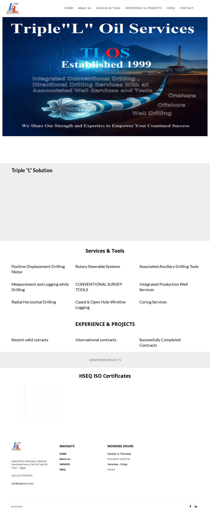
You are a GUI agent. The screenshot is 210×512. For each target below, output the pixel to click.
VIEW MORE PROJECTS (105, 360)
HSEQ (63, 469)
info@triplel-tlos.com (22, 483)
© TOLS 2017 (16, 506)
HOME (63, 453)
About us (65, 459)
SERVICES (65, 464)
